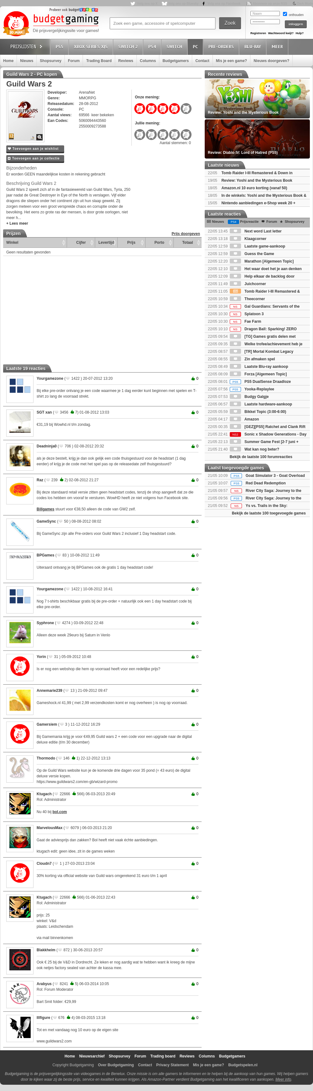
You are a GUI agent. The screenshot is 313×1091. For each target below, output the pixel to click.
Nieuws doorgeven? (271, 61)
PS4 (153, 47)
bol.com (60, 812)
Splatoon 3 (247, 314)
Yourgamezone (50, 378)
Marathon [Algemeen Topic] (262, 261)
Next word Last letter (256, 231)
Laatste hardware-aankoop (261, 404)
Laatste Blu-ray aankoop (259, 366)
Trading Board (98, 61)
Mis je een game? (231, 61)
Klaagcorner (248, 239)
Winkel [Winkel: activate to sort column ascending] (12, 242)
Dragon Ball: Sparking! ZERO (263, 329)
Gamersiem (47, 724)
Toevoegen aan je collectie (34, 158)
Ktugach (44, 794)
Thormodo (46, 758)
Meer (278, 47)
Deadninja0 (47, 446)
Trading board (162, 1056)
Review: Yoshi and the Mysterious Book (256, 180)
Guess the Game (252, 254)
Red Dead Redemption (266, 483)
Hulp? (299, 33)
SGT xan (44, 412)
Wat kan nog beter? (254, 449)
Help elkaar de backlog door (262, 276)
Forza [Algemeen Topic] (258, 374)
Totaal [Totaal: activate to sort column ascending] (187, 242)
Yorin (41, 657)
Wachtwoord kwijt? (281, 33)
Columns (148, 61)
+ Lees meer (17, 223)
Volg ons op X (147, 3)
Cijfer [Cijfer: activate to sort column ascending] (81, 242)
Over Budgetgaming (116, 1065)
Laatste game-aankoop (257, 246)
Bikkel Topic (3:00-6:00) (258, 412)
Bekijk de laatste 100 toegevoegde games (269, 513)
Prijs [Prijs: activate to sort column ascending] (131, 242)
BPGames (45, 555)
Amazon (244, 419)
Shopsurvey (50, 61)
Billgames (45, 509)
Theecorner (247, 299)
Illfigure (43, 1017)
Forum (74, 61)
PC (196, 47)
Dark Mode (305, 3)
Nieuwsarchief (92, 1056)
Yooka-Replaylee (252, 389)
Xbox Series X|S (92, 47)
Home (8, 61)
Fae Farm (245, 321)
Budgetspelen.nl (242, 1065)
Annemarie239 (49, 690)
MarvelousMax (50, 828)
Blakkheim (46, 950)
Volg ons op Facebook (224, 3)
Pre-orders (222, 47)
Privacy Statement (172, 1065)
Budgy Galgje (249, 396)
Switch (175, 47)
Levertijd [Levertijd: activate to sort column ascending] (106, 242)
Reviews (125, 61)
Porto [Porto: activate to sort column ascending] (159, 242)
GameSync (46, 521)
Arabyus (44, 984)
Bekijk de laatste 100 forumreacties (261, 457)
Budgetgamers (175, 61)
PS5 (60, 47)
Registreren (258, 33)
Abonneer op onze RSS (270, 3)
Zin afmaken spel (252, 359)
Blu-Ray (253, 47)
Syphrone (45, 623)
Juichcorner (248, 284)
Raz (40, 480)
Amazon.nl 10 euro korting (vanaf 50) (254, 188)
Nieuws (26, 61)
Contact (202, 61)
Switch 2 (129, 47)
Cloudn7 (44, 863)
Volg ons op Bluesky (183, 3)
